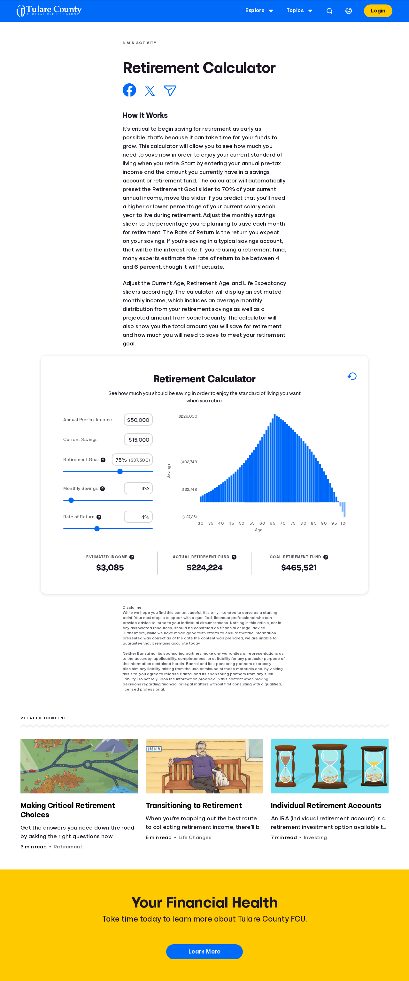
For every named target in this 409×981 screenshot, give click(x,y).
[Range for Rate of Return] (108, 528)
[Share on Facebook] (129, 90)
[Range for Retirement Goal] (108, 471)
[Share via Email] (170, 91)
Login (376, 10)
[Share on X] (150, 91)
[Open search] (327, 11)
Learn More (204, 951)
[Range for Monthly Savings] (108, 500)
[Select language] (347, 11)
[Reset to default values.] (352, 377)
